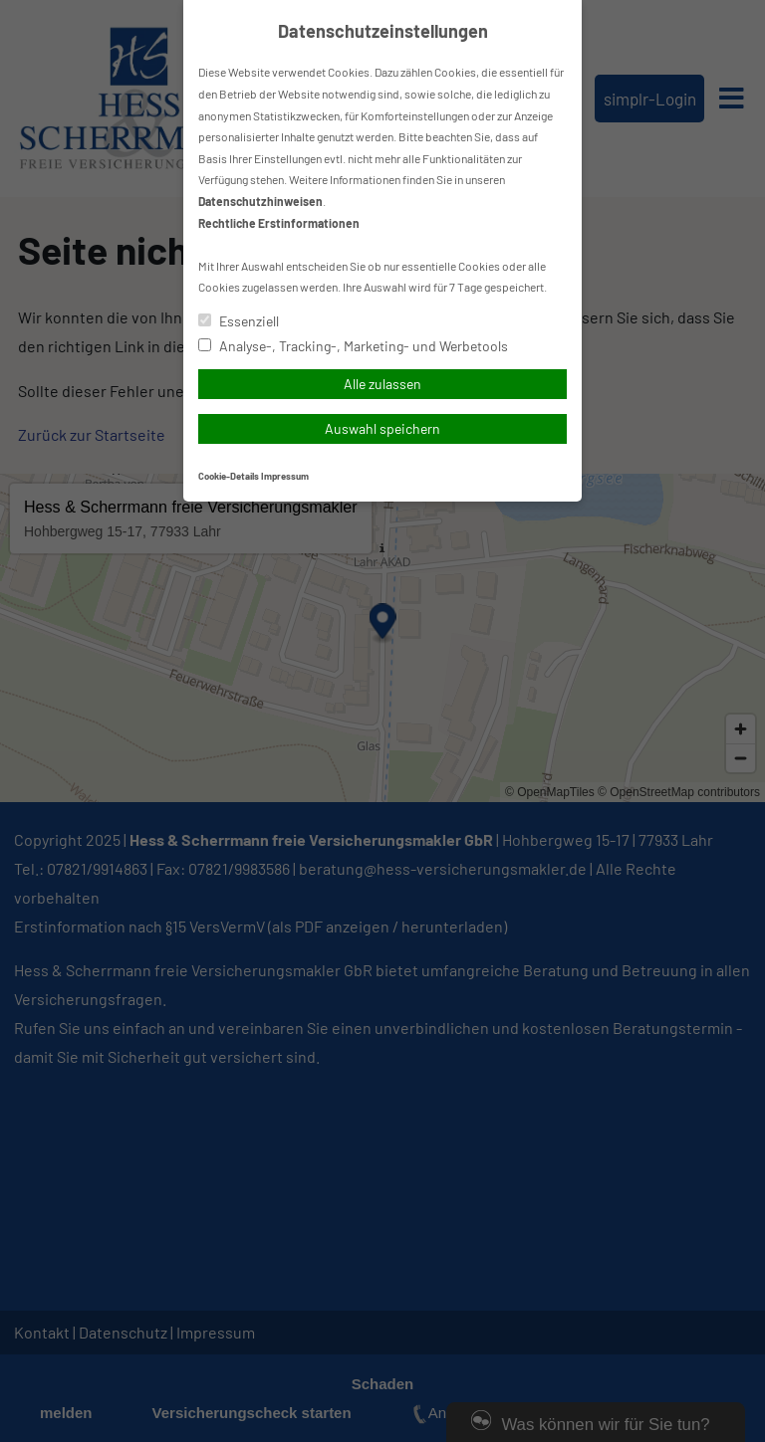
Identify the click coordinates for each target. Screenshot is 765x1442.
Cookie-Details (228, 476)
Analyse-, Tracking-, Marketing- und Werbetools (353, 345)
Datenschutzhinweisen (260, 201)
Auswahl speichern (382, 428)
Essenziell (238, 320)
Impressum (285, 476)
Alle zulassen (382, 383)
